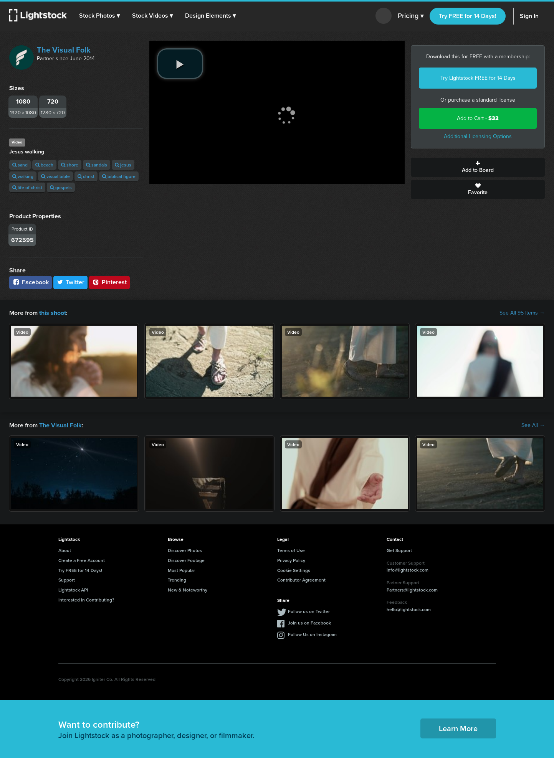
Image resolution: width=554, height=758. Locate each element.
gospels (61, 187)
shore (69, 164)
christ (86, 176)
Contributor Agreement (301, 580)
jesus (123, 164)
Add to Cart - (478, 118)
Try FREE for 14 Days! (467, 16)
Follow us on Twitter (309, 611)
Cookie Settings (293, 570)
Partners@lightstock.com (412, 589)
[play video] (180, 63)
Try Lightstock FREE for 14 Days (478, 78)
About (64, 550)
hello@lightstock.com (409, 609)
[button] (99, 16)
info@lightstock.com (407, 570)
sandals (96, 164)
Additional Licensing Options (478, 136)
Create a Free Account (81, 560)
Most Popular (181, 570)
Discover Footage (186, 560)
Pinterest (109, 282)
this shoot (52, 312)
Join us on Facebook (309, 623)
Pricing (410, 16)
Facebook (30, 282)
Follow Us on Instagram (312, 634)
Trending (177, 580)
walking (22, 176)
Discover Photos (185, 550)
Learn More (458, 728)
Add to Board (478, 167)
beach (44, 164)
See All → (533, 425)
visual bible (55, 176)
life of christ (27, 187)
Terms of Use (291, 550)
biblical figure (119, 176)
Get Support (399, 550)
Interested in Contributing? (86, 600)
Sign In (529, 16)
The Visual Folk (64, 50)
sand (20, 164)
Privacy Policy (291, 560)
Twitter (70, 282)
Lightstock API (73, 590)
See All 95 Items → (522, 313)
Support (66, 580)
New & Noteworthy (187, 590)
